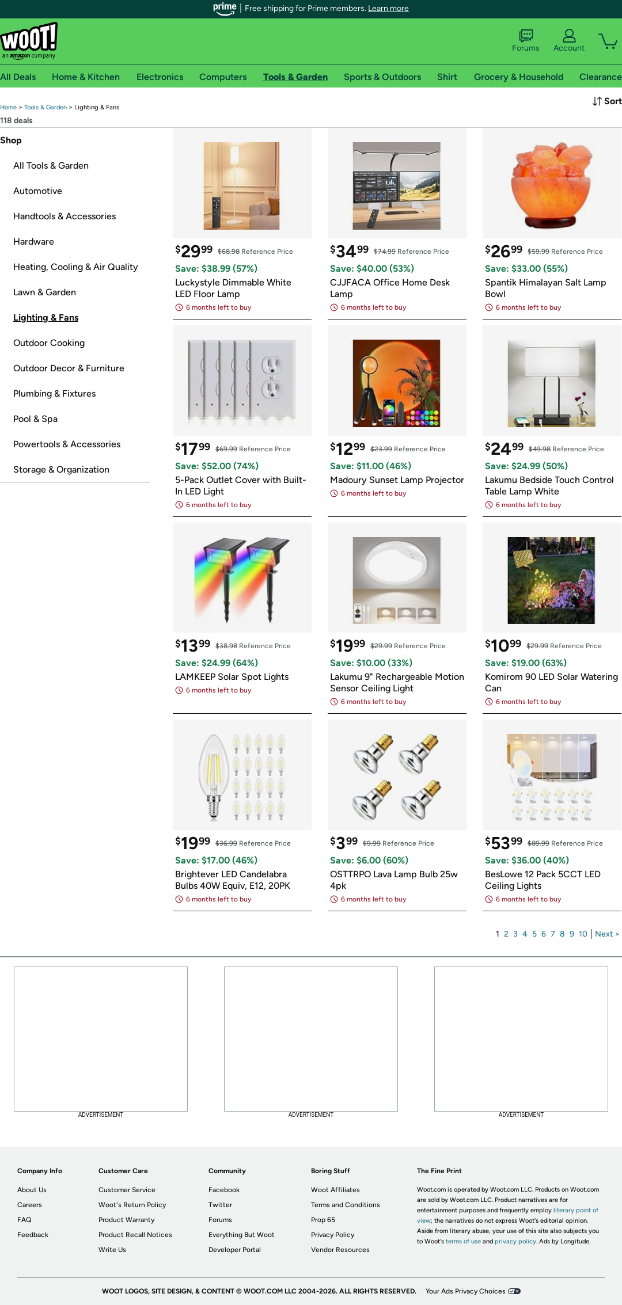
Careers (29, 1205)
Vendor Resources (340, 1250)
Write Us (112, 1250)
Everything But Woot (241, 1235)
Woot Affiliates (335, 1190)
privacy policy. (516, 1241)
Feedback (32, 1235)
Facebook (224, 1190)
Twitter (220, 1205)
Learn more (388, 8)
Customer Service (127, 1190)
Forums (526, 41)
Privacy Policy (332, 1235)
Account (569, 41)
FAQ (24, 1220)
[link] (8, 107)
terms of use (463, 1241)
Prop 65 (323, 1220)
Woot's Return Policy (132, 1205)
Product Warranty (126, 1220)
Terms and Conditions (345, 1205)
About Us (32, 1190)
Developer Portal (234, 1250)
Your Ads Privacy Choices (466, 1291)
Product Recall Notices (135, 1235)
